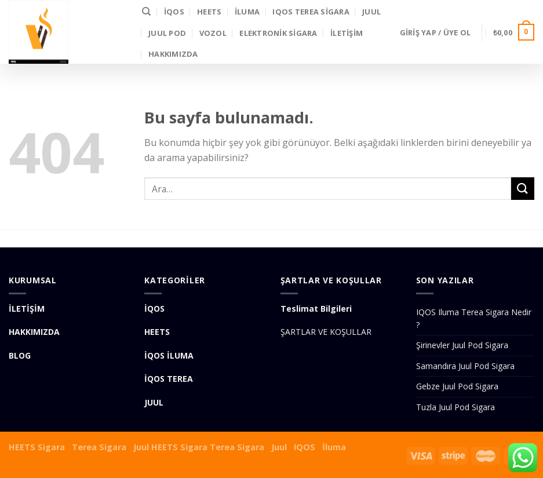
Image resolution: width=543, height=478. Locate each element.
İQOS (174, 11)
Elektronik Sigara (278, 33)
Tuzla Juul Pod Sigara (455, 407)
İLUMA (247, 11)
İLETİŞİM (346, 33)
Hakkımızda (173, 54)
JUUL (371, 11)
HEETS (209, 11)
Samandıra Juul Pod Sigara (465, 365)
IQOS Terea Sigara (310, 11)
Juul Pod (167, 33)
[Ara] (146, 12)
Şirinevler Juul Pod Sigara (462, 345)
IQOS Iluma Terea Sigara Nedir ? (473, 318)
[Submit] (522, 188)
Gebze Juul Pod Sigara (457, 386)
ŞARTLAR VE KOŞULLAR (325, 331)
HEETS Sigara (37, 447)
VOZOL (213, 33)
